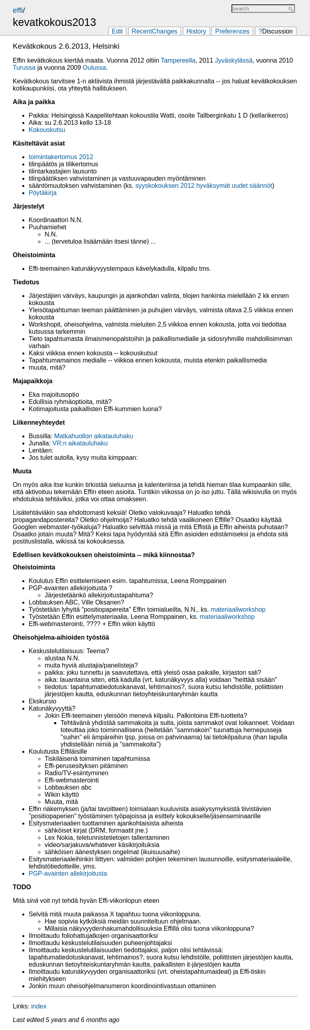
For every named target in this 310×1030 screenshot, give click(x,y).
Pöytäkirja (43, 192)
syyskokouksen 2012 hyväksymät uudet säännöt (203, 185)
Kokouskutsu (47, 129)
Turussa (24, 67)
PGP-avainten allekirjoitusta (68, 873)
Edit (117, 31)
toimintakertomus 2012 (61, 157)
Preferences (232, 31)
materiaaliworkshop (238, 609)
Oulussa (94, 67)
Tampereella (178, 60)
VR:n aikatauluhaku (80, 443)
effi (18, 10)
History (196, 31)
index (38, 1006)
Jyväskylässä (234, 60)
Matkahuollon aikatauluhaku (93, 436)
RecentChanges (155, 31)
